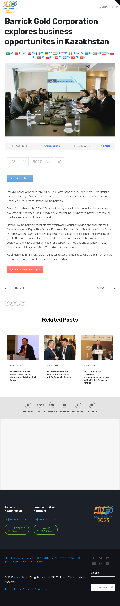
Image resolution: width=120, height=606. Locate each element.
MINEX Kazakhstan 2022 (19, 558)
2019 (46, 558)
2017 (63, 558)
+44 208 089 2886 (44, 529)
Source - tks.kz (20, 178)
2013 (15, 562)
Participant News (52, 146)
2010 (39, 562)
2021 (38, 558)
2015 (79, 558)
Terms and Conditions (35, 589)
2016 (71, 558)
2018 (55, 558)
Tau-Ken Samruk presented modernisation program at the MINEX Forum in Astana (96, 377)
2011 (31, 562)
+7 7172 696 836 (16, 529)
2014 (7, 562)
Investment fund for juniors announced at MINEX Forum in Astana (59, 374)
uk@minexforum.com (46, 519)
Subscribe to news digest (25, 269)
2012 (24, 562)
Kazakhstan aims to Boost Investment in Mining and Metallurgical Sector (23, 376)
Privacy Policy (13, 589)
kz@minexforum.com (17, 519)
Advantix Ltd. (21, 577)
